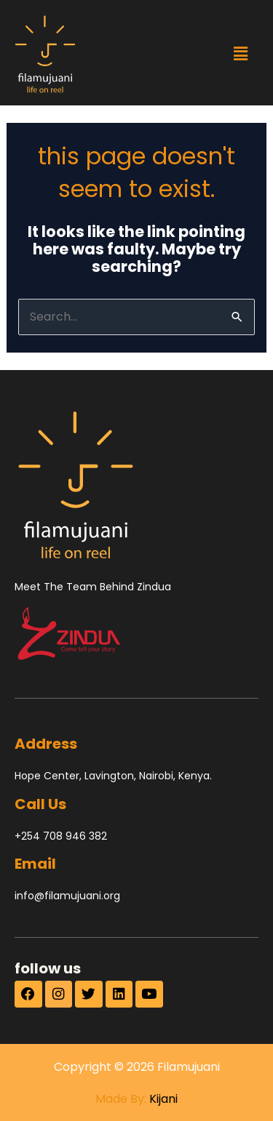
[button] (240, 54)
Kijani (163, 1098)
